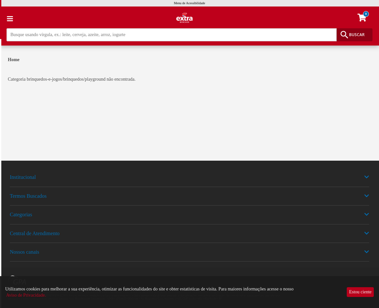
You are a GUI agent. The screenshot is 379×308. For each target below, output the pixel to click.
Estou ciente (360, 291)
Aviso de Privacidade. (26, 295)
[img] (189, 164)
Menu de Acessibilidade (189, 3)
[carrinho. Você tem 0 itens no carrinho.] (365, 18)
